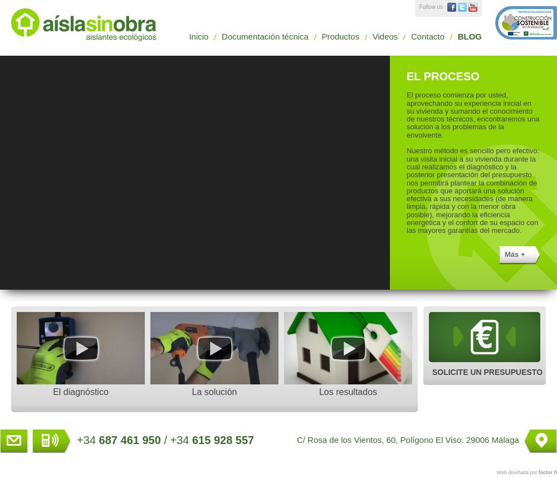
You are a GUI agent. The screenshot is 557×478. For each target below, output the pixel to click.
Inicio (198, 36)
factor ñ (548, 472)
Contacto (427, 36)
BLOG (470, 36)
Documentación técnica (265, 36)
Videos (385, 36)
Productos (341, 36)
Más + (515, 254)
